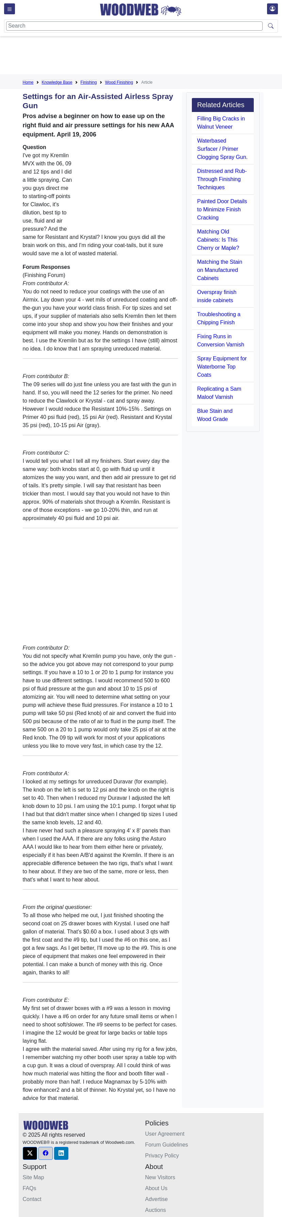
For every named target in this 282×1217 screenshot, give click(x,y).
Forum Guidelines (166, 1145)
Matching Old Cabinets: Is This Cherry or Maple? (218, 240)
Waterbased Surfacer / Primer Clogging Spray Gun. (222, 149)
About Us (156, 1188)
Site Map (33, 1177)
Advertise (156, 1199)
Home (28, 82)
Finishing (89, 82)
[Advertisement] (146, 56)
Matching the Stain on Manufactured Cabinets (220, 270)
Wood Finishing (119, 82)
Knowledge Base (57, 82)
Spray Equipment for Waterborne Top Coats (222, 367)
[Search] (134, 26)
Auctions (155, 1210)
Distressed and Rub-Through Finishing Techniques (222, 179)
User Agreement (165, 1134)
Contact (32, 1199)
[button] (30, 1153)
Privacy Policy (162, 1155)
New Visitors (160, 1177)
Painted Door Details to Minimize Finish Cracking (222, 209)
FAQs (29, 1188)
